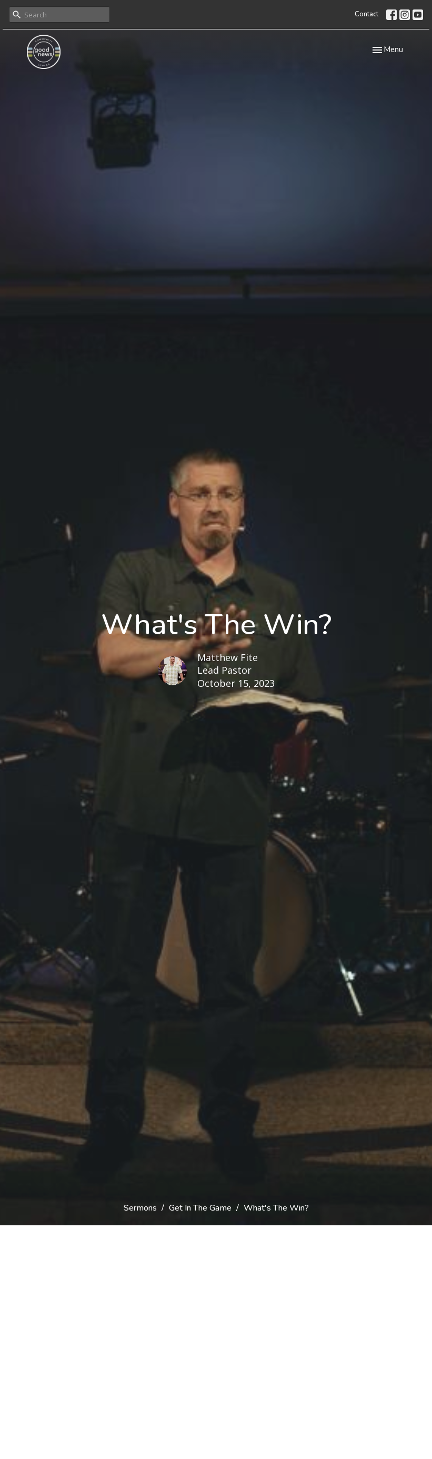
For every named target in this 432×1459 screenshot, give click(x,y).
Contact (366, 14)
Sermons (140, 1208)
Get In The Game (200, 1208)
